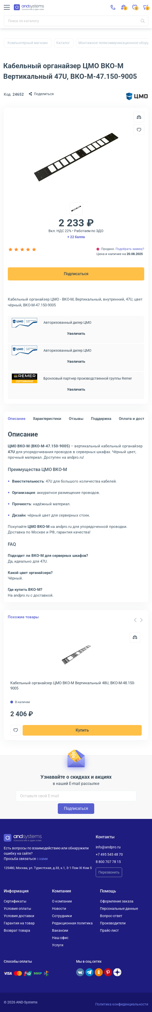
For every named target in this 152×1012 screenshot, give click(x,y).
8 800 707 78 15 (108, 862)
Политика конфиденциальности (121, 1004)
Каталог (63, 43)
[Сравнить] (135, 637)
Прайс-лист (109, 930)
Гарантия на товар (19, 923)
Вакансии (60, 930)
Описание (16, 418)
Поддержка (101, 418)
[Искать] (143, 21)
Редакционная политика (72, 923)
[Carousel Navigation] (138, 620)
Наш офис (60, 938)
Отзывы (76, 418)
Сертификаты (15, 901)
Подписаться (76, 273)
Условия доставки (19, 916)
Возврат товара (17, 930)
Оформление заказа (116, 901)
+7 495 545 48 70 (109, 854)
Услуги (57, 945)
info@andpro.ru (108, 847)
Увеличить (76, 334)
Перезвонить (109, 872)
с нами (42, 859)
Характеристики (47, 418)
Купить (82, 730)
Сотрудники (62, 916)
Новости (59, 909)
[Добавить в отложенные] (139, 129)
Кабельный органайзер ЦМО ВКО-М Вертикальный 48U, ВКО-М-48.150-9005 (72, 686)
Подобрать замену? (130, 249)
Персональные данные (119, 909)
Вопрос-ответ (111, 916)
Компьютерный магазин (28, 43)
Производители (113, 923)
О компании (62, 901)
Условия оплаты (17, 909)
